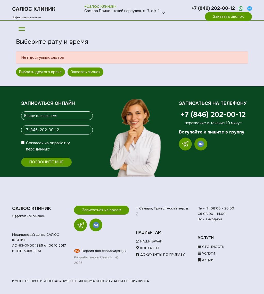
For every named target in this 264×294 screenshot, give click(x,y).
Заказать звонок (228, 16)
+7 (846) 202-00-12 (213, 8)
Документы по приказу (160, 254)
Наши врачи (149, 241)
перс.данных (37, 149)
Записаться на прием (101, 210)
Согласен (35, 143)
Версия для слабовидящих (104, 251)
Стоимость (211, 247)
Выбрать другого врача (40, 72)
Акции (205, 260)
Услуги (206, 253)
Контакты (147, 248)
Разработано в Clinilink (93, 257)
